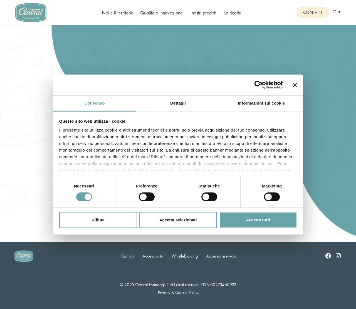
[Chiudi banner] (295, 85)
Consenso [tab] (94, 102)
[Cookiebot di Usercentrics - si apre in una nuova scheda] (258, 85)
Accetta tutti (258, 219)
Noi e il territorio (118, 12)
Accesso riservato (221, 256)
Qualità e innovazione (161, 12)
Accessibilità (152, 256)
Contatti (312, 12)
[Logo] (30, 12)
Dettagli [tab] (178, 102)
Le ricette (232, 12)
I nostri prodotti (203, 12)
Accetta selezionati (178, 219)
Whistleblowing (185, 256)
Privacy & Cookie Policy (178, 292)
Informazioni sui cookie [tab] (261, 102)
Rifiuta (98, 219)
